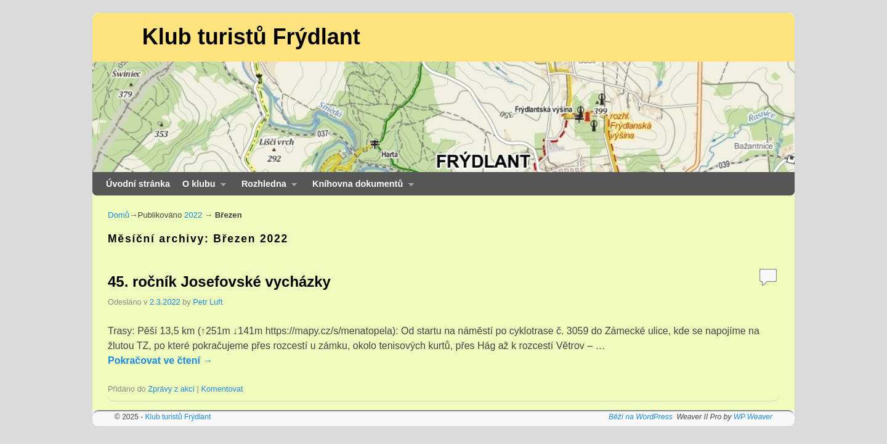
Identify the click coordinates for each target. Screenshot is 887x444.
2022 (193, 215)
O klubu (201, 187)
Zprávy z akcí (171, 388)
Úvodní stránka (138, 184)
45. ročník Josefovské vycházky (219, 281)
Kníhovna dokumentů (360, 187)
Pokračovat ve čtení (160, 360)
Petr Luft (207, 301)
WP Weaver (753, 417)
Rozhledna (266, 187)
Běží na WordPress (640, 417)
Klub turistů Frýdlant (251, 36)
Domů (118, 215)
